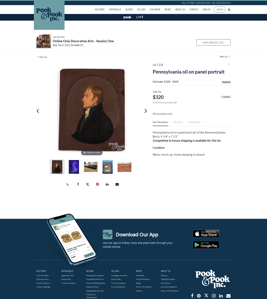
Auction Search (43, 283)
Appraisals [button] (115, 9)
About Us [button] (180, 9)
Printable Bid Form (95, 279)
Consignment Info (119, 275)
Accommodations (169, 287)
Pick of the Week (143, 287)
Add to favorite (228, 65)
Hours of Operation (170, 290)
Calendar (155, 9)
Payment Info (92, 287)
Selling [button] (141, 9)
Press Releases (143, 279)
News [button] (168, 9)
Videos (139, 290)
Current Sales (42, 275)
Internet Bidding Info (95, 283)
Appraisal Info (67, 275)
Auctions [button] (100, 9)
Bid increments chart (162, 113)
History (164, 275)
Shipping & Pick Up (95, 290)
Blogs (138, 283)
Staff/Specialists (168, 279)
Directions (165, 283)
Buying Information (95, 275)
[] (226, 96)
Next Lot (225, 56)
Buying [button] (129, 9)
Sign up (206, 9)
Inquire (226, 81)
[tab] (160, 123)
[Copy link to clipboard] (68, 184)
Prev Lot (42, 57)
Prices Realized (118, 287)
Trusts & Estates (68, 283)
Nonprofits (66, 279)
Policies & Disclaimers (91, 296)
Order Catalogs (43, 287)
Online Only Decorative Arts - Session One (83, 41)
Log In (219, 9)
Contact (194, 9)
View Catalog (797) (213, 42)
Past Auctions (42, 279)
